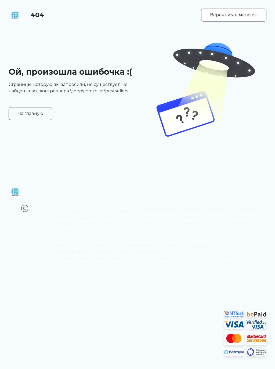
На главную (30, 113)
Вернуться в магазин (234, 14)
